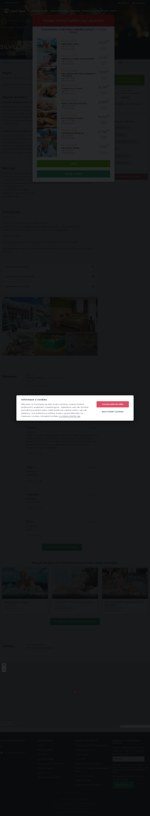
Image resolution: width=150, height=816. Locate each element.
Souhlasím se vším (112, 404)
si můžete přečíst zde (69, 416)
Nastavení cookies (113, 411)
